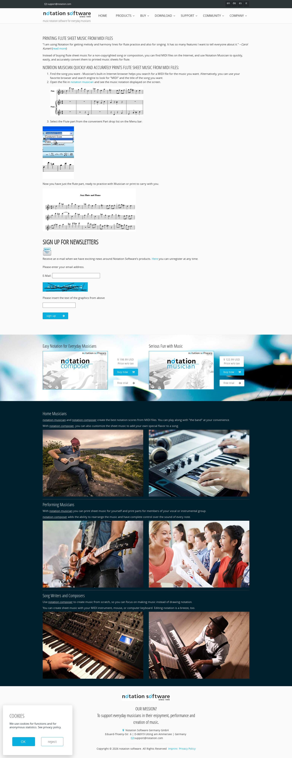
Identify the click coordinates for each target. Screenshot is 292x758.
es (240, 3)
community (212, 16)
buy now (126, 372)
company (237, 16)
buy (143, 16)
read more (59, 48)
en (228, 3)
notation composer (84, 420)
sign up (56, 316)
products (123, 16)
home (102, 16)
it (246, 3)
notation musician (82, 82)
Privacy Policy (187, 748)
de (234, 3)
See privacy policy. (49, 727)
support (187, 16)
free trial (126, 383)
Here (155, 259)
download (163, 16)
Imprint (172, 748)
